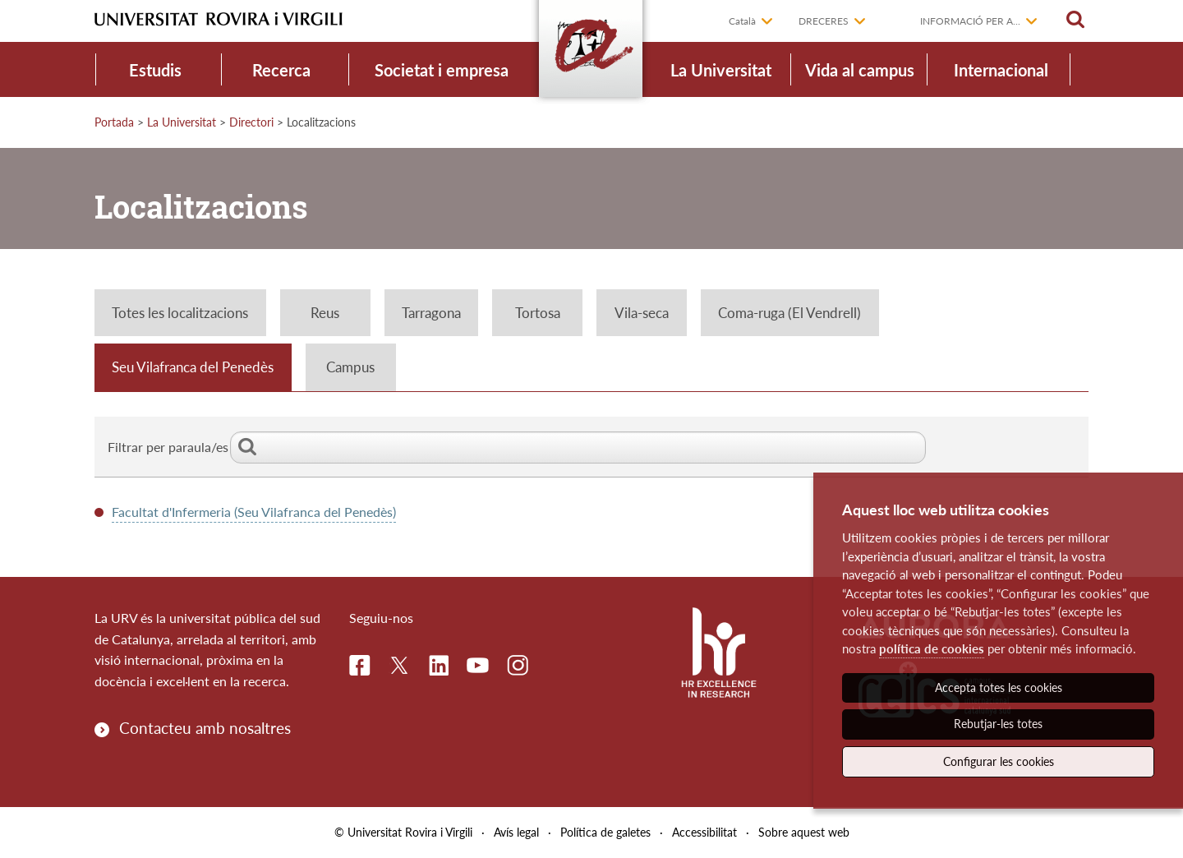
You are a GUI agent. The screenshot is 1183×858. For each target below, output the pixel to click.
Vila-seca (642, 312)
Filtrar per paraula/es (517, 447)
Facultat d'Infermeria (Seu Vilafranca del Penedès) (254, 511)
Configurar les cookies (998, 761)
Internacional (1001, 70)
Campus (350, 367)
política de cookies (931, 648)
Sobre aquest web (803, 832)
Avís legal (516, 832)
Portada (114, 122)
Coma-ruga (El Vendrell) (789, 312)
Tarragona (431, 312)
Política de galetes (605, 832)
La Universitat (720, 70)
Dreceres (824, 21)
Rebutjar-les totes (998, 724)
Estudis (155, 70)
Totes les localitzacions (180, 312)
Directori (251, 122)
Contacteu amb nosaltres (205, 727)
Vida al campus (859, 70)
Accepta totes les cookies (998, 687)
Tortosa (537, 312)
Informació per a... (970, 21)
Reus (325, 312)
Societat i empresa (442, 70)
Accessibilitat (704, 832)
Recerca (281, 70)
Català (742, 21)
